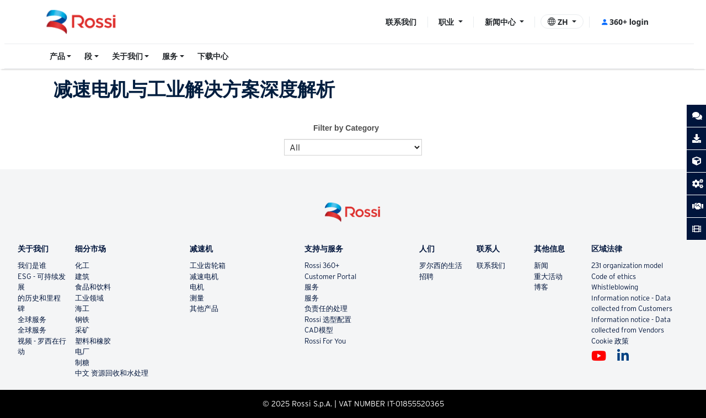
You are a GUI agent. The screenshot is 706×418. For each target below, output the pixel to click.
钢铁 (82, 319)
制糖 (82, 362)
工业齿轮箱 (208, 265)
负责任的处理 (325, 308)
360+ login (625, 22)
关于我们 (127, 56)
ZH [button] (559, 22)
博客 (541, 287)
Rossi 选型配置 (327, 319)
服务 (170, 56)
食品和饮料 (93, 287)
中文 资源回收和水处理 (111, 373)
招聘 (426, 276)
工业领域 (89, 298)
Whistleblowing (614, 287)
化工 (82, 265)
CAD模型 (318, 330)
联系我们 (401, 22)
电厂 (82, 351)
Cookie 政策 (610, 341)
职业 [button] (447, 22)
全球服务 (32, 319)
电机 (197, 287)
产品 (57, 56)
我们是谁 (32, 265)
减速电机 (204, 276)
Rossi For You (325, 341)
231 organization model (627, 265)
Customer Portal (330, 276)
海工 (82, 308)
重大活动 (548, 276)
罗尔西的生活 (440, 265)
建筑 (82, 276)
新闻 (541, 265)
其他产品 (204, 308)
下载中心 (212, 56)
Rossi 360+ (322, 265)
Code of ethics (613, 276)
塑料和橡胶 (93, 341)
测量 (197, 298)
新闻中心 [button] (501, 22)
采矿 (82, 330)
